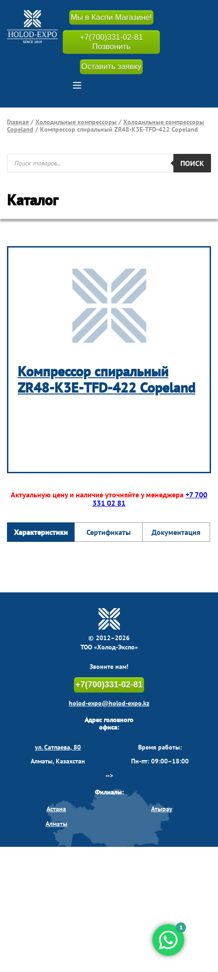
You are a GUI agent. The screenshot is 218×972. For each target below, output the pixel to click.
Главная (18, 122)
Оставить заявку (111, 67)
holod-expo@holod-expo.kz (109, 703)
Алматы (56, 824)
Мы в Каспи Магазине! (111, 17)
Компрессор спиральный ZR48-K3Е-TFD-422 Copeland (106, 379)
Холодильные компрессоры (76, 122)
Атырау (161, 809)
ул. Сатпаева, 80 (58, 747)
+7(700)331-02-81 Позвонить (111, 42)
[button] (77, 85)
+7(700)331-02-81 (109, 685)
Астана (56, 809)
